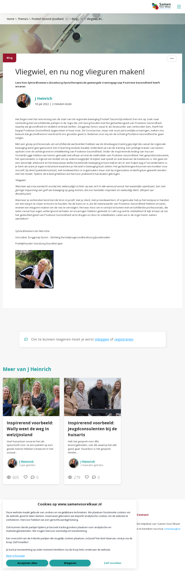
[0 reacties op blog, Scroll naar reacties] (35, 477)
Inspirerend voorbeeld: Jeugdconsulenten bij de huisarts (92, 428)
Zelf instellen (112, 563)
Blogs (75, 19)
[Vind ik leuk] (26, 477)
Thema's (23, 19)
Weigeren (70, 563)
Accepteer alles (27, 563)
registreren (123, 339)
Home (10, 19)
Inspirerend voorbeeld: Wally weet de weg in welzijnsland (30, 428)
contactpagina (172, 528)
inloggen (102, 339)
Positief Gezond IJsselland (48, 19)
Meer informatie (15, 555)
